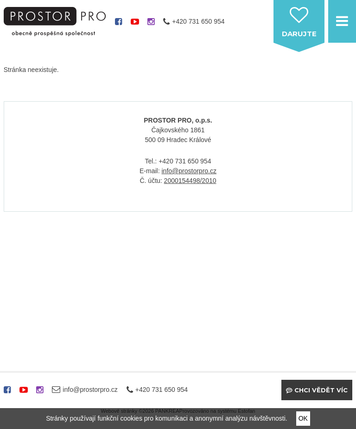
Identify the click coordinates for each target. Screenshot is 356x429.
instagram (150, 25)
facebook (118, 25)
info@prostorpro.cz (188, 171)
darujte (299, 33)
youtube (135, 25)
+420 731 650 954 (198, 21)
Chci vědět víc (321, 390)
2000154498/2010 (190, 180)
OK (303, 418)
